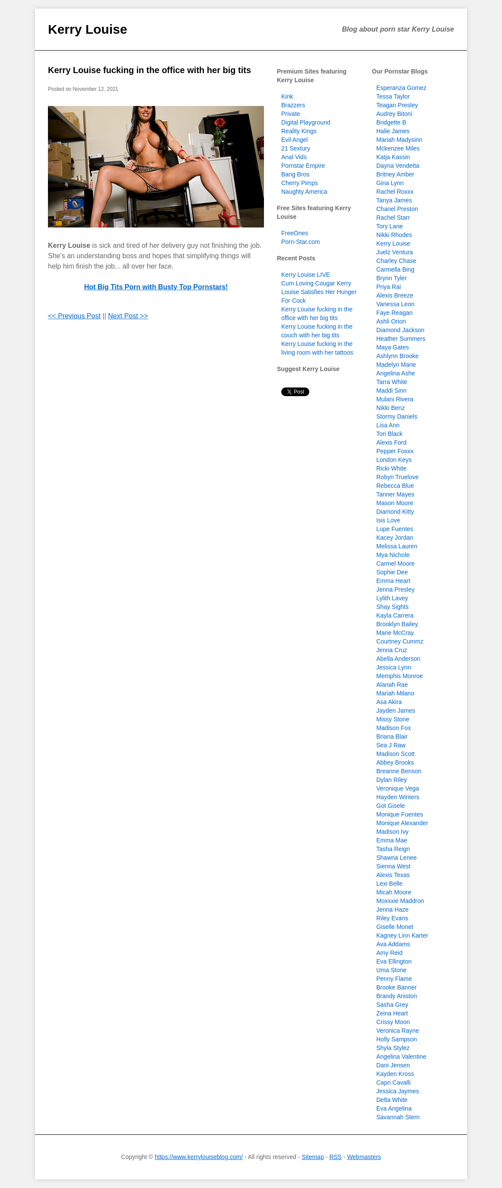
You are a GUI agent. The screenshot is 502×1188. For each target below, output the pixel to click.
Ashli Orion (391, 321)
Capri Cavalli (393, 1082)
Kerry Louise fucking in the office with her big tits (149, 70)
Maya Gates (392, 347)
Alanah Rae (392, 684)
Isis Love (388, 520)
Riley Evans (392, 918)
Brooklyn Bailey (397, 624)
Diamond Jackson (400, 330)
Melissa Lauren (396, 546)
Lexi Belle (389, 883)
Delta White (391, 1099)
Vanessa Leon (395, 304)
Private (290, 113)
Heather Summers (401, 338)
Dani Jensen (393, 1065)
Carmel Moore (395, 563)
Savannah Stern (397, 1117)
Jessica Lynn (393, 667)
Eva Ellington (394, 961)
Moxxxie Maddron (400, 900)
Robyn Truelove (397, 477)
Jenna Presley (395, 589)
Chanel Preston (397, 208)
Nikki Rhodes (394, 234)
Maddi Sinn (391, 390)
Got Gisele (390, 805)
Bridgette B (391, 122)
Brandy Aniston (396, 996)
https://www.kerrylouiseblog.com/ (199, 1156)
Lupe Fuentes (394, 528)
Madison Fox (393, 727)
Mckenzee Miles (397, 148)
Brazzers (293, 105)
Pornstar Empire (303, 165)
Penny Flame (394, 978)
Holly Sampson (396, 1039)
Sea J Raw (391, 745)
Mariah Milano (395, 693)
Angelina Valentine (401, 1056)
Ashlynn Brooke (397, 355)
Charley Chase (396, 260)
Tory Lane (389, 226)
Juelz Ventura (394, 252)
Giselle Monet (394, 926)
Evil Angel (294, 139)
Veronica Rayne (397, 1030)
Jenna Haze (392, 909)
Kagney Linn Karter (402, 935)
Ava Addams (393, 944)
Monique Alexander (402, 823)
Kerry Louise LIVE (305, 274)
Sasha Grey (392, 1004)
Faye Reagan (394, 312)
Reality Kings (299, 131)
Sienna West (393, 866)
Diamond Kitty (395, 511)
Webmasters (364, 1156)
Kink (287, 96)
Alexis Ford (391, 442)
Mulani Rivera (394, 399)
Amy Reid (389, 952)
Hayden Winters (397, 797)
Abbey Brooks (395, 762)
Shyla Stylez (393, 1047)
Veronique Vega (397, 788)
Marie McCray (395, 632)
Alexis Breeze (394, 295)
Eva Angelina (394, 1108)
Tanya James (394, 200)
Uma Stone (391, 970)
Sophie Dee (392, 572)
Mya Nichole (393, 554)
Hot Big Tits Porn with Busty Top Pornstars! (156, 287)
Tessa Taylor (393, 96)
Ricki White (391, 468)
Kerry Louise (87, 29)
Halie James (393, 131)
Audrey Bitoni (394, 113)
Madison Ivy (392, 831)
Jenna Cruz (391, 650)
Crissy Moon (393, 1021)
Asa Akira (389, 701)
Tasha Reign (393, 848)
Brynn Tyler (391, 278)
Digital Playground (305, 122)
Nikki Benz (390, 407)
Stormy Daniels (396, 416)
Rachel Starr (393, 217)
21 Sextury (295, 148)
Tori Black (389, 433)
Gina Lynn (390, 182)
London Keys (394, 459)
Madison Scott (395, 753)
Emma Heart (393, 580)
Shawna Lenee (396, 857)
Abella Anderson (398, 658)
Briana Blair (391, 736)
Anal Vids (294, 157)
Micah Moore (393, 892)
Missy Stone (392, 719)
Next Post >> (128, 316)
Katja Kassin (393, 157)
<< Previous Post (74, 316)
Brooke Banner (396, 987)
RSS (335, 1156)
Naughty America (304, 191)
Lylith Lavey (392, 598)
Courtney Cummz (399, 641)
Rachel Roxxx (394, 191)
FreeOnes (294, 233)
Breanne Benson (398, 771)
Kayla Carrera (394, 615)
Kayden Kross (395, 1073)
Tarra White (391, 381)
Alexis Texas (393, 874)
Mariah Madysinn (399, 139)
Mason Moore (394, 503)
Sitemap (313, 1156)
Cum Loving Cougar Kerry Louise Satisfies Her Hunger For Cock (318, 292)
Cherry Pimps (299, 182)
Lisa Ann (388, 425)
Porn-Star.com (300, 241)
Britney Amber (395, 174)
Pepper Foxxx (394, 451)
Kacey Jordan (394, 537)
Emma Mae (391, 840)
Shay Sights (392, 606)
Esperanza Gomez (401, 87)
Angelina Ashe (395, 373)
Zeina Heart (392, 1013)
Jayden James (395, 710)
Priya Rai (388, 286)
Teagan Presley (397, 105)
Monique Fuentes (399, 814)
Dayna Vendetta (397, 165)
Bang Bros (295, 174)
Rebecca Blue (395, 485)
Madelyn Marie (396, 364)
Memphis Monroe (399, 675)
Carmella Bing (395, 269)
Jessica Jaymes (397, 1091)
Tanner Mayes (395, 494)
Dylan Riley (391, 779)
